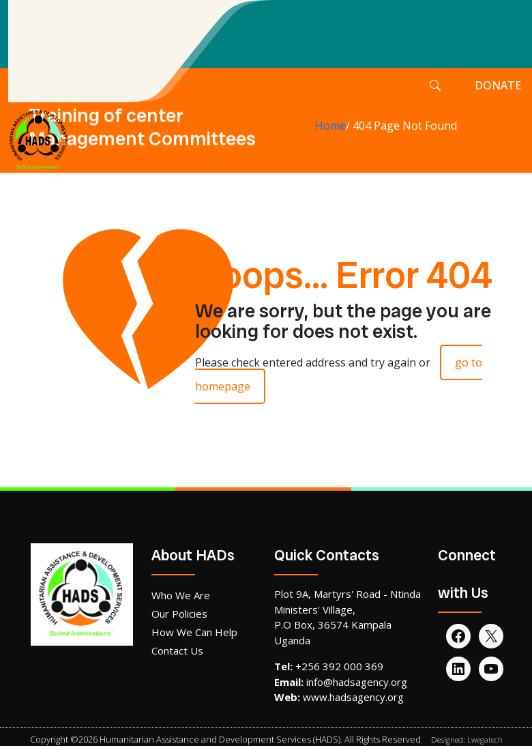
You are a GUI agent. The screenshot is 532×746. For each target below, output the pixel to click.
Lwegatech (485, 739)
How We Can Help (194, 632)
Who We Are (180, 595)
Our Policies (179, 613)
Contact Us (177, 650)
